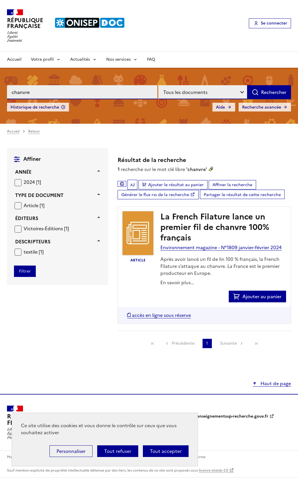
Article (32, 205)
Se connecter (274, 23)
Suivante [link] (228, 343)
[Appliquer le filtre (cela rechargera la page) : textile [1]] (34, 252)
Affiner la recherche (232, 185)
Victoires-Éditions (44, 228)
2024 (30, 182)
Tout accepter (166, 451)
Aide (220, 107)
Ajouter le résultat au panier (176, 185)
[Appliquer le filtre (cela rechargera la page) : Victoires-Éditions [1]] (46, 228)
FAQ (151, 59)
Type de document (39, 195)
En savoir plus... (177, 282)
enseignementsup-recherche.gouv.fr (232, 416)
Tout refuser (117, 451)
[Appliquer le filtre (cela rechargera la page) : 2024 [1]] (32, 182)
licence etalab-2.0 (213, 470)
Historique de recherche (34, 107)
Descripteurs (32, 241)
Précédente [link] (183, 343)
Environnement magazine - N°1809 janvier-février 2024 (221, 247)
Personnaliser (71, 451)
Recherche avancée (261, 107)
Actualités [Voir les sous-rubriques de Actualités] (80, 59)
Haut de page (275, 383)
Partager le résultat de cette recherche (242, 195)
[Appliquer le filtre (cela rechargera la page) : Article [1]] (34, 205)
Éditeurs (26, 218)
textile (31, 251)
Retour (34, 131)
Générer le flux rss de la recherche (155, 195)
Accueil (14, 59)
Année (23, 171)
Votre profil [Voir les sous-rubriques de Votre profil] (42, 59)
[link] (152, 343)
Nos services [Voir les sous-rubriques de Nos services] (118, 59)
